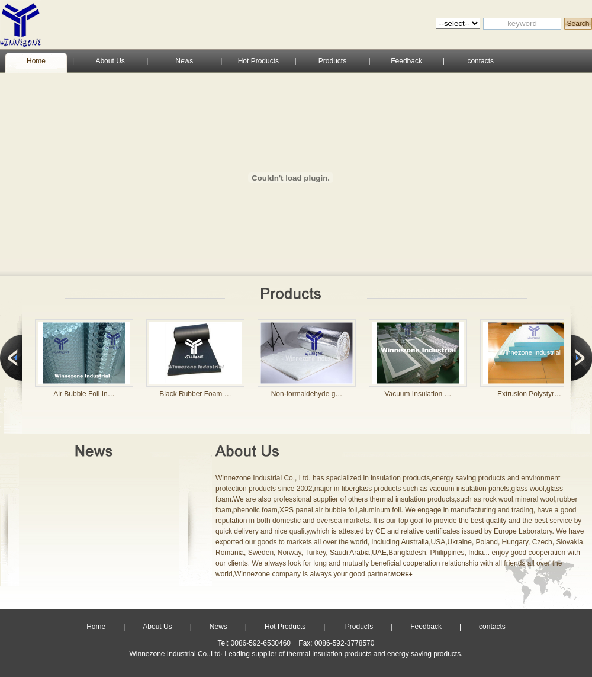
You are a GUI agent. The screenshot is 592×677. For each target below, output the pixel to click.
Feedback (406, 61)
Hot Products (258, 61)
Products (332, 61)
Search (578, 24)
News (184, 61)
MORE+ (402, 574)
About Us (109, 61)
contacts (480, 61)
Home (36, 61)
